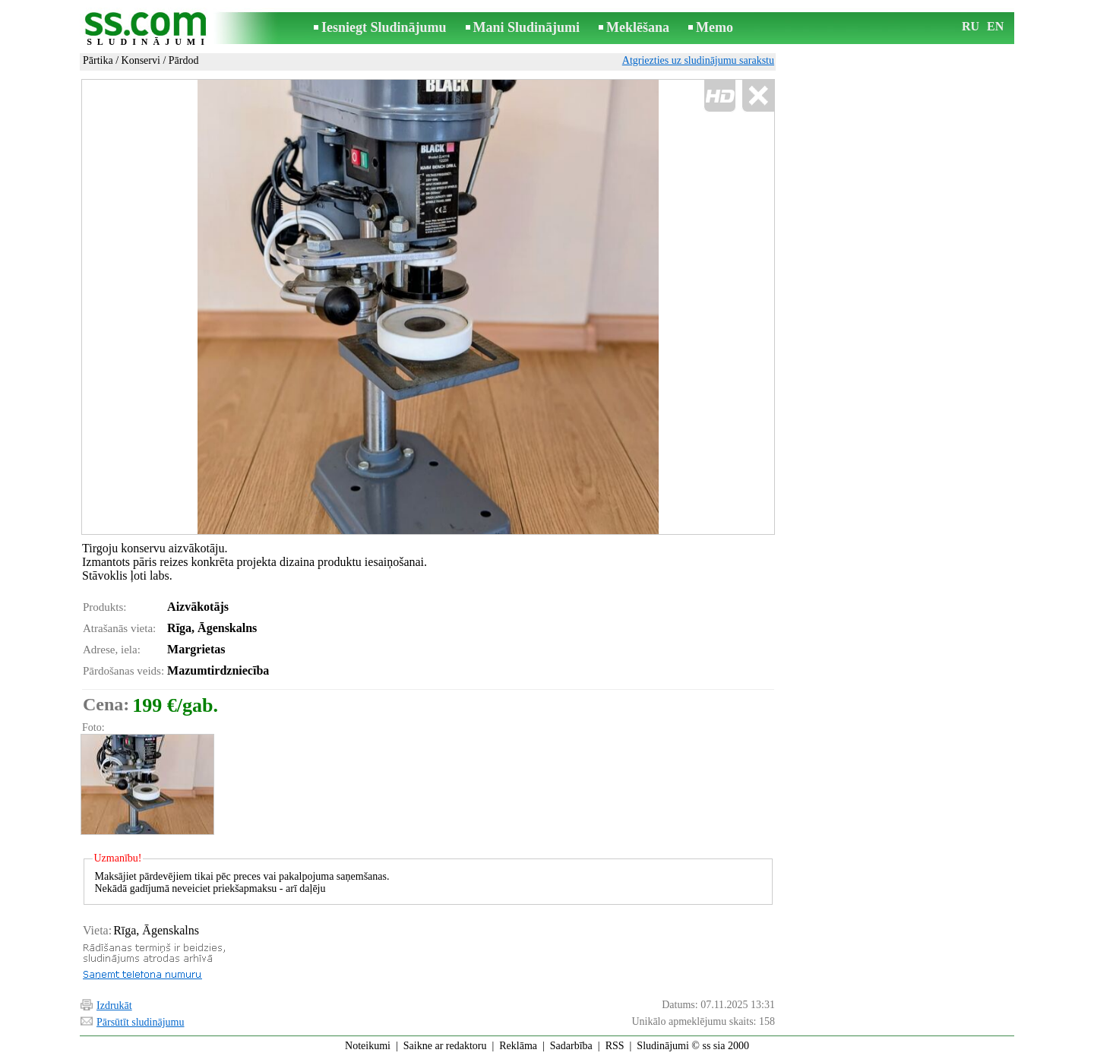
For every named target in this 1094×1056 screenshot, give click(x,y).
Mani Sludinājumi (526, 27)
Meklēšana (637, 27)
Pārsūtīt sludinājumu (140, 1022)
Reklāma (518, 1045)
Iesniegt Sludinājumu (384, 27)
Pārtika (98, 60)
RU (970, 26)
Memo (714, 27)
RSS (614, 1045)
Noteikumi (367, 1045)
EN (995, 26)
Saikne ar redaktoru (445, 1045)
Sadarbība (571, 1045)
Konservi (141, 60)
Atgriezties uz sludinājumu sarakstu (698, 60)
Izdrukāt (114, 1005)
